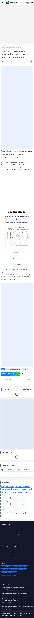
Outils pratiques (6, 566)
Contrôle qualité (6, 489)
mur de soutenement (7, 513)
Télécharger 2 (17, 258)
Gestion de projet (6, 495)
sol (28, 513)
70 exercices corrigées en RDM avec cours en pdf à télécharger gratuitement (17, 599)
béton (23, 507)
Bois (2, 486)
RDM (24, 501)
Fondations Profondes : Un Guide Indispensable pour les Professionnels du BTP (16, 614)
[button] (28, 3)
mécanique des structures (9, 575)
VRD (30, 504)
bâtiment (17, 507)
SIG (29, 501)
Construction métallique (13, 369)
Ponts (22, 498)
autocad (10, 507)
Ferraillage (4, 492)
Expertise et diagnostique (20, 566)
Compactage (9, 486)
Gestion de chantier (23, 492)
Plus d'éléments (28, 389)
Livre (28, 495)
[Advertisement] (17, 24)
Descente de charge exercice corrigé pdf (14, 593)
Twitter (13, 374)
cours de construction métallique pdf (18, 269)
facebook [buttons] (9, 469)
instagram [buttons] (26, 469)
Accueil (3, 46)
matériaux (23, 510)
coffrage (3, 510)
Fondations (13, 492)
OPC (13, 498)
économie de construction (9, 572)
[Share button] (23, 374)
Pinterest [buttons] (25, 474)
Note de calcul (5, 498)
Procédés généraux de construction (11, 501)
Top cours (9, 46)
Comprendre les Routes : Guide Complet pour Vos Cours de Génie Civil (17, 607)
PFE (18, 498)
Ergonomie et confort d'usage (18, 569)
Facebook (7, 373)
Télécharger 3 (17, 264)
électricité (5, 569)
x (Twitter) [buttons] (8, 474)
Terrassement (5, 504)
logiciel (16, 510)
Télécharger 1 (17, 253)
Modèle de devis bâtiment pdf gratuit (13, 587)
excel (9, 510)
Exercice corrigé (26, 489)
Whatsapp (18, 374)
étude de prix (5, 515)
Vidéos (3, 507)
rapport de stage (20, 513)
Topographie (22, 504)
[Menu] (2, 2)
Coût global (16, 489)
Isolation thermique (19, 495)
